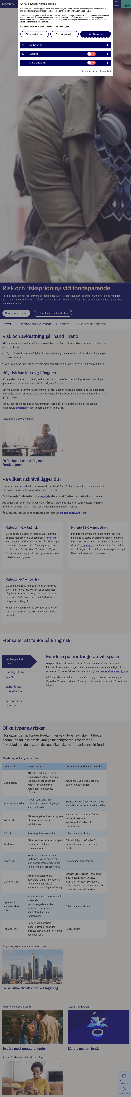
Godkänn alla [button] (95, 34)
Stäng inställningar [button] (34, 34)
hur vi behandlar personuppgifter (55, 26)
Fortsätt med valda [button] (64, 34)
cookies (34, 26)
